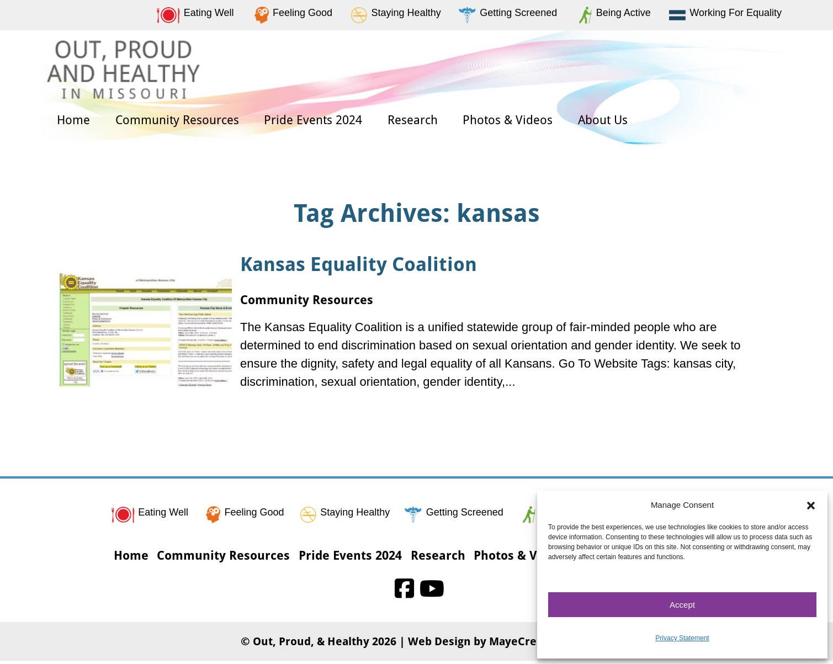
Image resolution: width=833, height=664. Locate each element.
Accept (682, 604)
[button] (810, 505)
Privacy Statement (682, 638)
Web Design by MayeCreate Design (500, 644)
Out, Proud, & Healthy (311, 644)
